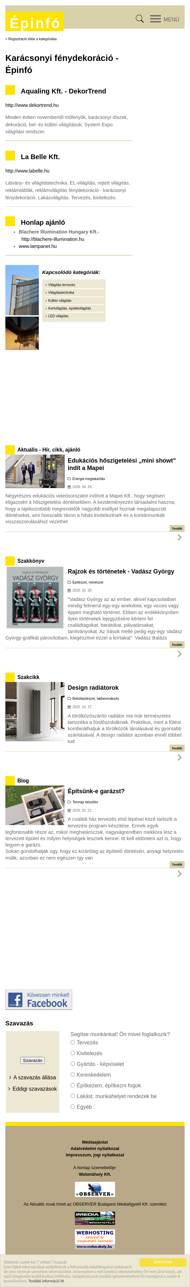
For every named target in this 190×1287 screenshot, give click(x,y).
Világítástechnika (61, 292)
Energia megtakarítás (89, 479)
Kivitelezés (89, 1053)
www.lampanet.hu (38, 246)
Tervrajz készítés (85, 802)
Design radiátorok (93, 687)
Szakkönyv (30, 561)
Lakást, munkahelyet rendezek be (117, 1096)
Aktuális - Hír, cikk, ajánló (48, 450)
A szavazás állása (34, 1077)
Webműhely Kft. (95, 1174)
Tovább (177, 528)
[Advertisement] (95, 396)
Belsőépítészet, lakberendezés (96, 698)
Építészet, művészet (88, 582)
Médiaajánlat (95, 1142)
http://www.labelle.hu (27, 171)
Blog (23, 781)
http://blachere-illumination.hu (52, 239)
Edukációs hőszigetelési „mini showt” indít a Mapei (122, 464)
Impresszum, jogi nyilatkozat (95, 1154)
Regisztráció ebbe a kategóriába (32, 39)
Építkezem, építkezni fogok (109, 1085)
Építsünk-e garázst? (96, 791)
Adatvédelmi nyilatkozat (95, 1148)
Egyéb (84, 1107)
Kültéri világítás (59, 300)
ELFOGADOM (163, 1263)
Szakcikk (28, 677)
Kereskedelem (94, 1075)
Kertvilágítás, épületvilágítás (69, 308)
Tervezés (87, 1042)
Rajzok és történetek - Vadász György (121, 571)
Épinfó (35, 23)
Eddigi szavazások (34, 1089)
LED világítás (58, 316)
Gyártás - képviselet (100, 1064)
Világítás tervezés (61, 285)
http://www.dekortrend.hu (32, 105)
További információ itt (46, 1281)
